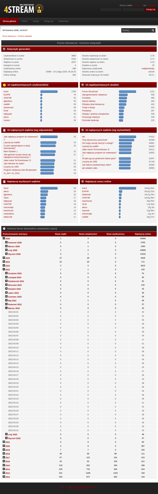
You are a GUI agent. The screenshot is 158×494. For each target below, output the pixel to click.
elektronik (8, 217)
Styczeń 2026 (14, 254)
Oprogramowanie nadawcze (94, 95)
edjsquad (8, 114)
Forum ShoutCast (90, 91)
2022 (7, 270)
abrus (6, 117)
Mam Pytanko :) (11, 151)
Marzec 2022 (14, 308)
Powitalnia (86, 111)
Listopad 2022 (14, 277)
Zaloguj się (138, 5)
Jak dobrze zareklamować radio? (96, 165)
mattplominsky (148, 68)
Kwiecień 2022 (15, 304)
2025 (7, 258)
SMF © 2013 (76, 487)
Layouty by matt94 (12, 142)
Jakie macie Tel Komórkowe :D (17, 160)
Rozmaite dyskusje (90, 120)
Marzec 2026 (14, 246)
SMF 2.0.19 (65, 487)
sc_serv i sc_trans (12, 173)
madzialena (9, 214)
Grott (6, 111)
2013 (7, 473)
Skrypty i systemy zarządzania (95, 114)
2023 (7, 266)
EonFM (7, 95)
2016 (7, 461)
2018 (7, 454)
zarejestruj (151, 5)
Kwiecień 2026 (15, 243)
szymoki (85, 210)
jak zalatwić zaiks (90, 168)
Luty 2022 (12, 434)
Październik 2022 (16, 281)
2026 (7, 239)
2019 (7, 450)
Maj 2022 (12, 301)
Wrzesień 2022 (15, 285)
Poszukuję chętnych (91, 117)
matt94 (7, 104)
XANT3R (7, 98)
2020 (7, 446)
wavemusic (9, 107)
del (83, 137)
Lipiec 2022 (13, 293)
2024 (7, 262)
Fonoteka (86, 98)
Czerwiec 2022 (15, 297)
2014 (7, 469)
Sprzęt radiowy (88, 101)
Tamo (6, 198)
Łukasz (7, 120)
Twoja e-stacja (88, 107)
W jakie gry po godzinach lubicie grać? (99, 158)
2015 (7, 465)
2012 (7, 477)
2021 (7, 442)
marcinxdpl (8, 207)
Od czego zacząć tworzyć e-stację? (97, 143)
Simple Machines (90, 487)
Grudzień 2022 (15, 273)
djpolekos (8, 101)
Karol (6, 91)
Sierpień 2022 (14, 289)
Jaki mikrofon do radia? (14, 163)
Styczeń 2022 (14, 438)
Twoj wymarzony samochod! (94, 140)
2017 (7, 458)
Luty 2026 (12, 250)
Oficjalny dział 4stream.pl (93, 104)
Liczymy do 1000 (11, 167)
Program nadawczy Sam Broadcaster (20, 170)
